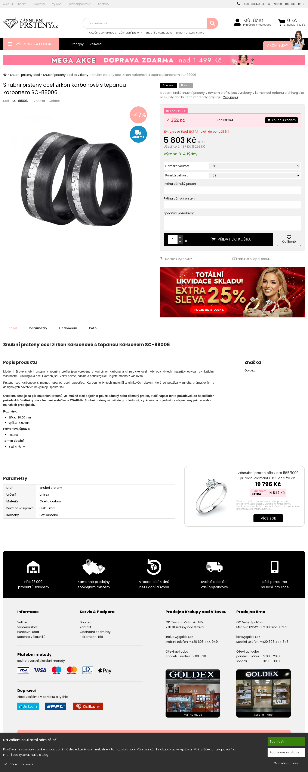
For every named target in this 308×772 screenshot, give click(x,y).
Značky (21, 4)
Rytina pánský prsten (179, 198)
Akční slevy (281, 45)
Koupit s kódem (281, 120)
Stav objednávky (80, 4)
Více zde (268, 518)
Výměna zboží (27, 627)
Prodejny (77, 44)
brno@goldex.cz (248, 636)
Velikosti (96, 44)
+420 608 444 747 (251, 4)
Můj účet (253, 20)
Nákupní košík (296, 24)
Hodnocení (69, 328)
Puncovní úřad (28, 632)
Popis (13, 328)
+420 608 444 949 (203, 641)
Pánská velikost (176, 175)
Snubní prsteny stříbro (190, 32)
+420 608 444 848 (274, 641)
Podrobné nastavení (286, 752)
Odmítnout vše (286, 763)
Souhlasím (278, 741)
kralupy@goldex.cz (179, 636)
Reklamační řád (91, 636)
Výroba (57, 4)
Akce (6, 4)
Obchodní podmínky (95, 632)
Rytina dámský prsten (180, 184)
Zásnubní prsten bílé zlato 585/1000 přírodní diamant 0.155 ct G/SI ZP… (268, 475)
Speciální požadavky (179, 213)
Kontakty (103, 4)
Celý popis (230, 97)
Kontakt (85, 627)
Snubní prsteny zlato (158, 32)
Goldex (54, 100)
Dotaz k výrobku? (176, 259)
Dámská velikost (177, 166)
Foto (94, 328)
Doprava (39, 4)
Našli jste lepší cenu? (251, 259)
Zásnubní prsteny (130, 32)
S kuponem (259, 491)
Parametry (39, 328)
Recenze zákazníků (31, 636)
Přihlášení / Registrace (257, 24)
